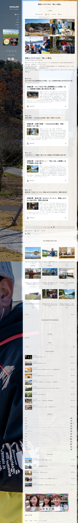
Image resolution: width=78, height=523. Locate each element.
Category (17, 24)
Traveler (17, 22)
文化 (48, 436)
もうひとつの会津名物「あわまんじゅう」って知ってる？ (43, 375)
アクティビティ (48, 449)
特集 (48, 423)
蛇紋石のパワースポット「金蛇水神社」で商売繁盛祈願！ (43, 400)
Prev (27, 314)
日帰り (48, 434)
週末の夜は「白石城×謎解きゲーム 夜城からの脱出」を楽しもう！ (45, 484)
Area (18, 27)
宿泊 (48, 428)
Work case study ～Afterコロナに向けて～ (40, 472)
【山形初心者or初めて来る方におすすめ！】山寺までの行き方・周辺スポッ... (47, 388)
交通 (48, 447)
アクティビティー (48, 431)
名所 (48, 444)
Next (73, 314)
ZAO (48, 418)
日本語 (17, 14)
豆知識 (50, 10)
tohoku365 (14, 6)
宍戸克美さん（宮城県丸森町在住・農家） (40, 466)
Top (18, 17)
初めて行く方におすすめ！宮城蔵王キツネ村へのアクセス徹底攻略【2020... (46, 369)
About (18, 19)
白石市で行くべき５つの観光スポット (40, 394)
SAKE (48, 421)
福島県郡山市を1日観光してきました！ (40, 363)
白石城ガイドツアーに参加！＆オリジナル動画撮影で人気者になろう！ (46, 478)
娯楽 (48, 441)
